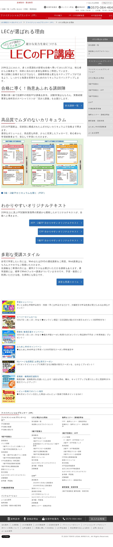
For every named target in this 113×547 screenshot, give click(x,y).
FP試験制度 (5, 424)
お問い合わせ (16, 9)
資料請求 (81, 7)
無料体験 (4, 503)
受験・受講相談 (30, 9)
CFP (90, 102)
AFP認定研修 (96, 15)
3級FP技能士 (93, 84)
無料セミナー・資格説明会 (99, 114)
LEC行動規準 (40, 525)
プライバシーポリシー (71, 525)
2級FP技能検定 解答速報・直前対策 (75, 491)
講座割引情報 (37, 491)
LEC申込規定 (62, 528)
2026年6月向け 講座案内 (42, 485)
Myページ (107, 3)
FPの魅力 (58, 15)
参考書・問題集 (37, 466)
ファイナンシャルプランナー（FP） (19, 15)
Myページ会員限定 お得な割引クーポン (35, 361)
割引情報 (35, 460)
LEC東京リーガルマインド (11, 22)
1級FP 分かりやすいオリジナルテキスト (58, 240)
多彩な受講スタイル (68, 281)
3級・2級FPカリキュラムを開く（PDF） (25, 192)
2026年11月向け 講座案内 (43, 483)
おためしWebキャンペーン (29, 346)
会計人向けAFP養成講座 (71, 469)
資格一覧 (5, 9)
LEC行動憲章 (27, 525)
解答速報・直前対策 (96, 121)
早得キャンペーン (25, 302)
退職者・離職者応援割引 (28, 376)
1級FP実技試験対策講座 (12, 463)
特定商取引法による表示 (80, 528)
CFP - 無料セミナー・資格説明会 (74, 421)
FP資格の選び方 (7, 430)
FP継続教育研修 (94, 108)
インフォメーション (9, 496)
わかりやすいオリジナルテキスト (44, 463)
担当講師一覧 (72, 105)
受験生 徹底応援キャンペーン (30, 331)
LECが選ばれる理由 (66, 22)
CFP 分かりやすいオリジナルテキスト (59, 231)
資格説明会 (32, 518)
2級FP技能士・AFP (96, 90)
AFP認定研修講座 (68, 466)
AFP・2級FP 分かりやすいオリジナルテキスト (55, 222)
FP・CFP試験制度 (76, 15)
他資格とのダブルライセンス (99, 52)
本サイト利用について (10, 528)
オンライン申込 (67, 7)
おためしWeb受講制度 (97, 127)
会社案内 (5, 525)
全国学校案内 (52, 7)
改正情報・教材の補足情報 (11, 505)
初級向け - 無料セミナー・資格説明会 (75, 425)
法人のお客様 (93, 3)
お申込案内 (26, 528)
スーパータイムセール (27, 317)
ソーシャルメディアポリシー (94, 525)
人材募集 (15, 525)
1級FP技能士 (93, 96)
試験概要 (35, 469)
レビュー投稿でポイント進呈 (30, 391)
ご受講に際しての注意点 (44, 528)
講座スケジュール (38, 457)
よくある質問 (93, 133)
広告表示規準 (54, 525)
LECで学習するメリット (41, 494)
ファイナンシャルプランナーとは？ (99, 70)
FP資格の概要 (6, 427)
